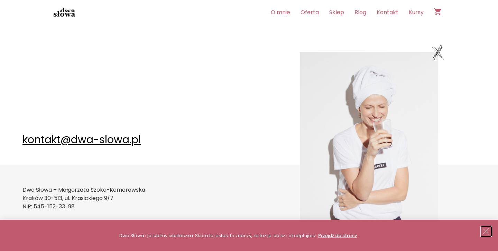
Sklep (336, 12)
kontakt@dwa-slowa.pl (81, 139)
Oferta (310, 12)
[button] (486, 231)
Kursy (416, 12)
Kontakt (387, 12)
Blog (360, 12)
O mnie (280, 12)
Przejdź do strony (337, 235)
